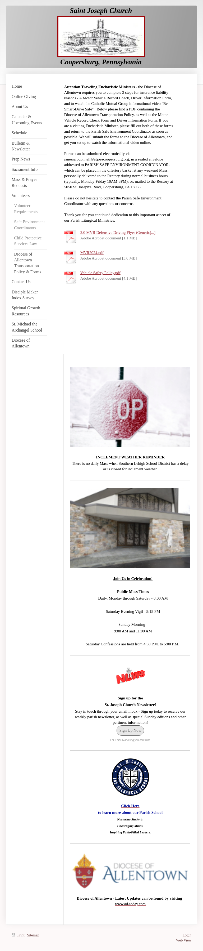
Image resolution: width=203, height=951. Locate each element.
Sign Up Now (130, 730)
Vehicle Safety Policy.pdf (100, 273)
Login (187, 935)
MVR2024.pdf (92, 253)
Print (18, 935)
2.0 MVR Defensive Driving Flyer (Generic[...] (118, 232)
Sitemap (33, 935)
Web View (183, 940)
